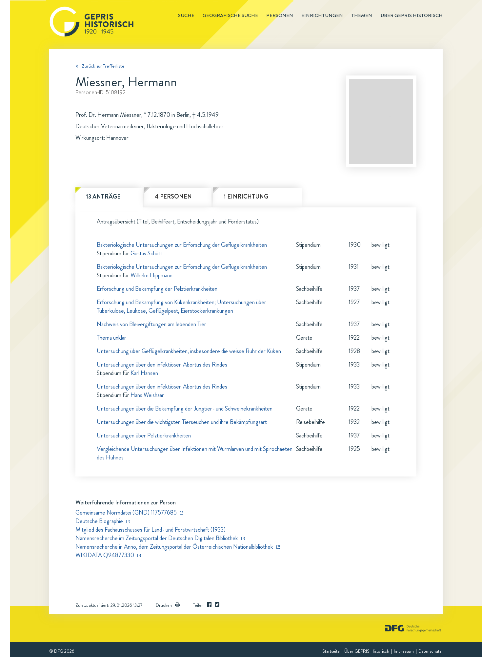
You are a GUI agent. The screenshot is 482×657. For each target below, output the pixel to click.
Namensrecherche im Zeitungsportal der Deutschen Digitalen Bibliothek (156, 538)
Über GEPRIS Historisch (366, 651)
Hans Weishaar (147, 395)
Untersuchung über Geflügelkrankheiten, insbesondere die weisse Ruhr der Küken (189, 351)
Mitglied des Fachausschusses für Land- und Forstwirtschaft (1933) (150, 529)
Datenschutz (429, 651)
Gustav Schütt (146, 253)
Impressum (404, 651)
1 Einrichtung (246, 196)
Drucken (168, 605)
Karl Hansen (144, 373)
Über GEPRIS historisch (411, 15)
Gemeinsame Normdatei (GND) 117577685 (126, 512)
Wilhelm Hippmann (151, 275)
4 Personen (173, 196)
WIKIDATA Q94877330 (104, 555)
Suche (186, 15)
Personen (279, 15)
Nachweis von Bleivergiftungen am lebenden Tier (151, 324)
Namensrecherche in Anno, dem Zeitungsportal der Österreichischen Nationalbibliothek (174, 546)
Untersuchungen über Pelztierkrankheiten (144, 435)
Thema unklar (111, 337)
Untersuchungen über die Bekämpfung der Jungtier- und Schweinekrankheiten (184, 408)
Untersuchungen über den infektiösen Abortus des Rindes (162, 364)
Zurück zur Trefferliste (103, 66)
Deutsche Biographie (99, 521)
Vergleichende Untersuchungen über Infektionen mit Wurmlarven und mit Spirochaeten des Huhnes (194, 453)
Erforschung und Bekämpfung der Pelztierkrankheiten (157, 289)
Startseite (331, 651)
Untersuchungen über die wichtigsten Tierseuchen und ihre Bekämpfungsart (182, 422)
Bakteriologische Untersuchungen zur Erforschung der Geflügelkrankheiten (182, 245)
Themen (361, 15)
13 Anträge (103, 196)
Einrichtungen (322, 15)
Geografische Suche (230, 15)
